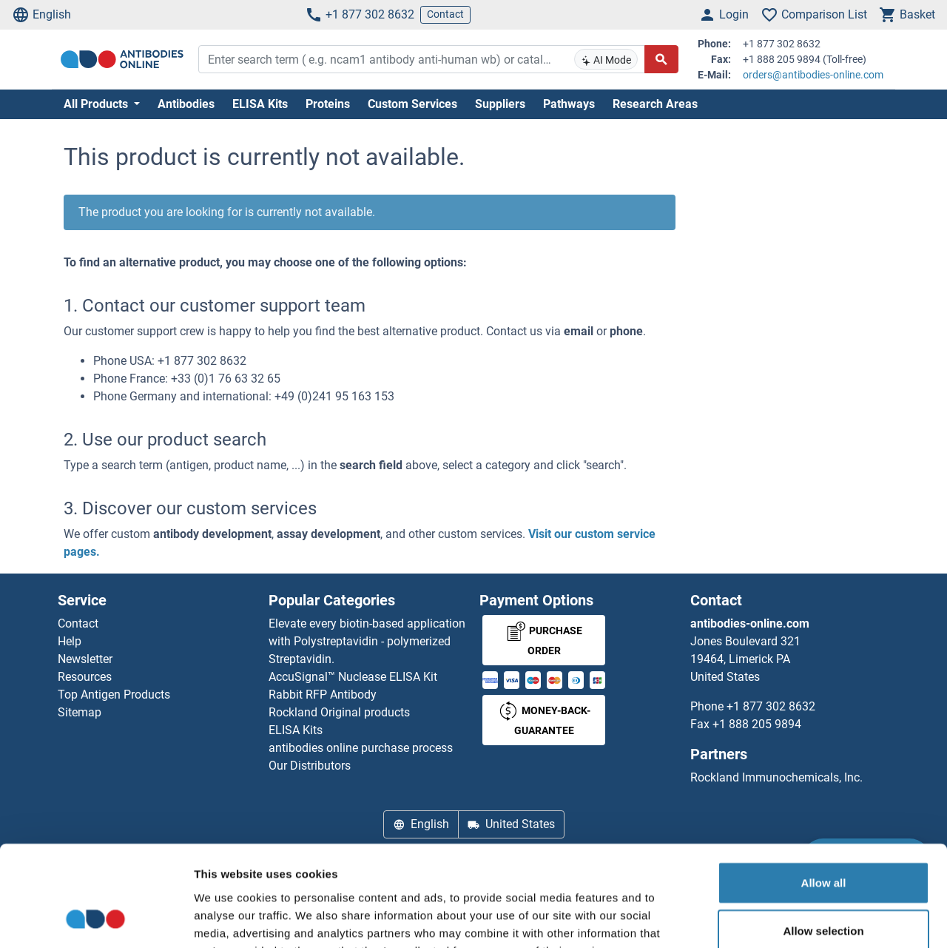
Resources (85, 677)
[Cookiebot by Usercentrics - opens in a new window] (96, 919)
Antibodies (186, 104)
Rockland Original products (339, 712)
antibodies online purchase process (361, 748)
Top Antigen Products (114, 695)
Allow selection (823, 839)
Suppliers (500, 104)
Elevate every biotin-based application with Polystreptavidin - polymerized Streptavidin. (367, 641)
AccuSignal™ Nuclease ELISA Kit (353, 677)
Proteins (328, 104)
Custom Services (412, 104)
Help (69, 641)
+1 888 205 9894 (756, 724)
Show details (776, 918)
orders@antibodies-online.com (813, 75)
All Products (97, 104)
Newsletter (85, 659)
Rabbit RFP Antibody (323, 695)
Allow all (823, 790)
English (41, 15)
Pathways (569, 104)
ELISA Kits (260, 104)
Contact (445, 14)
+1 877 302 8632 (359, 15)
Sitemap (79, 712)
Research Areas (655, 104)
